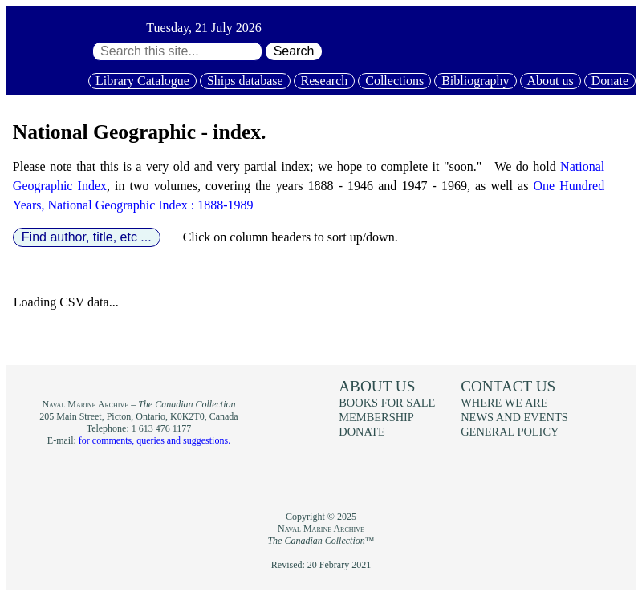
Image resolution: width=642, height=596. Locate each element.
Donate (609, 80)
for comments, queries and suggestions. (154, 440)
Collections (394, 80)
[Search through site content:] (177, 51)
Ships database (245, 80)
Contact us (508, 386)
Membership (376, 417)
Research (324, 80)
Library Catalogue (142, 80)
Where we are (504, 402)
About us (550, 80)
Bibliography (475, 80)
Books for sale (387, 402)
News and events (514, 417)
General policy (510, 431)
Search (294, 51)
